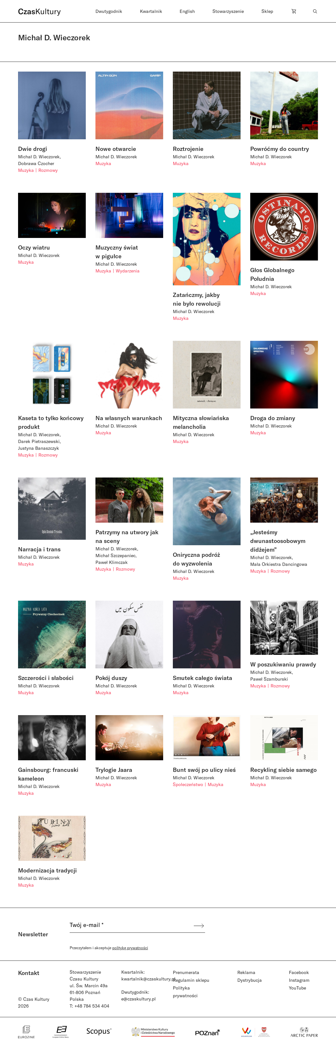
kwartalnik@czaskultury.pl (148, 978)
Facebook (299, 972)
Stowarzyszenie (228, 11)
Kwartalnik (151, 11)
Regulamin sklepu (191, 980)
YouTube (297, 987)
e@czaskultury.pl (138, 998)
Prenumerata (186, 972)
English (187, 11)
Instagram (299, 980)
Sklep (267, 11)
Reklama (246, 972)
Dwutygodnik (108, 11)
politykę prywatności (130, 947)
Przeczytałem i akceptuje (109, 948)
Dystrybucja (249, 980)
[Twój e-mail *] (131, 925)
